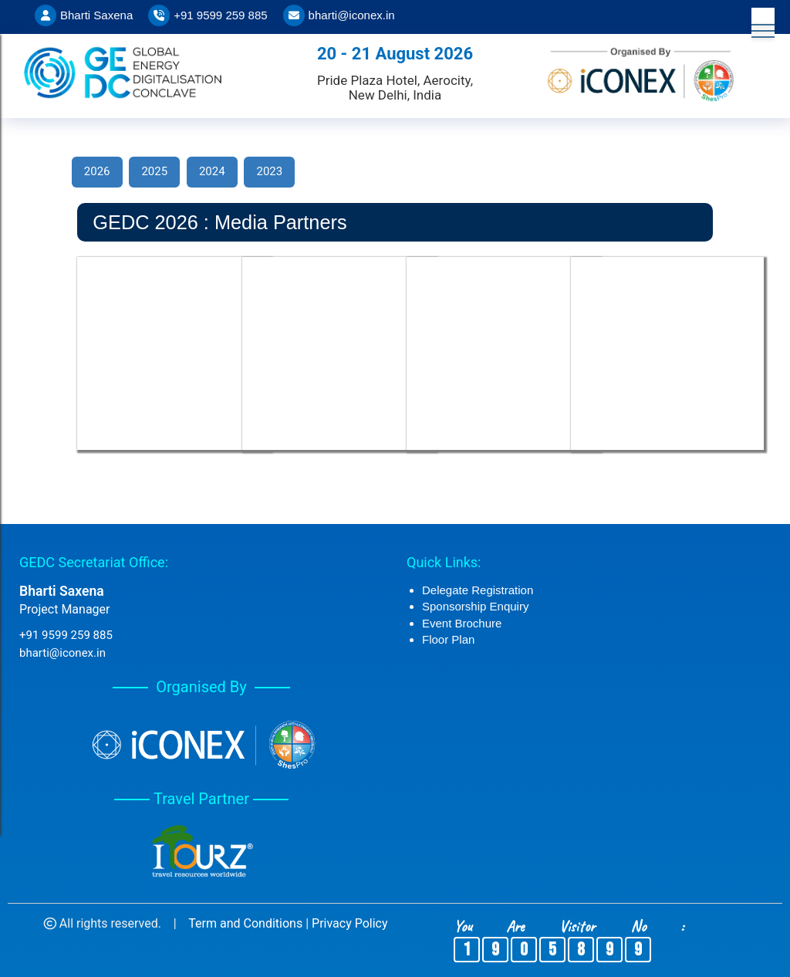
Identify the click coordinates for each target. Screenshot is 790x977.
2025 (154, 171)
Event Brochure (461, 623)
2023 (269, 171)
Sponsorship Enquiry (475, 606)
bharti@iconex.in (352, 15)
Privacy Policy (350, 923)
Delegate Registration (477, 590)
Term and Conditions (245, 923)
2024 (212, 171)
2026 (97, 171)
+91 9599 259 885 (220, 15)
